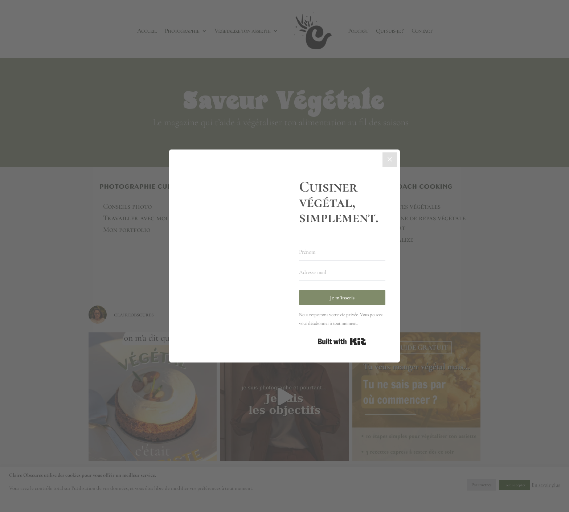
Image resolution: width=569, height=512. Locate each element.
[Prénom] (342, 252)
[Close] (389, 159)
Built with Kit (342, 341)
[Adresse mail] (342, 272)
